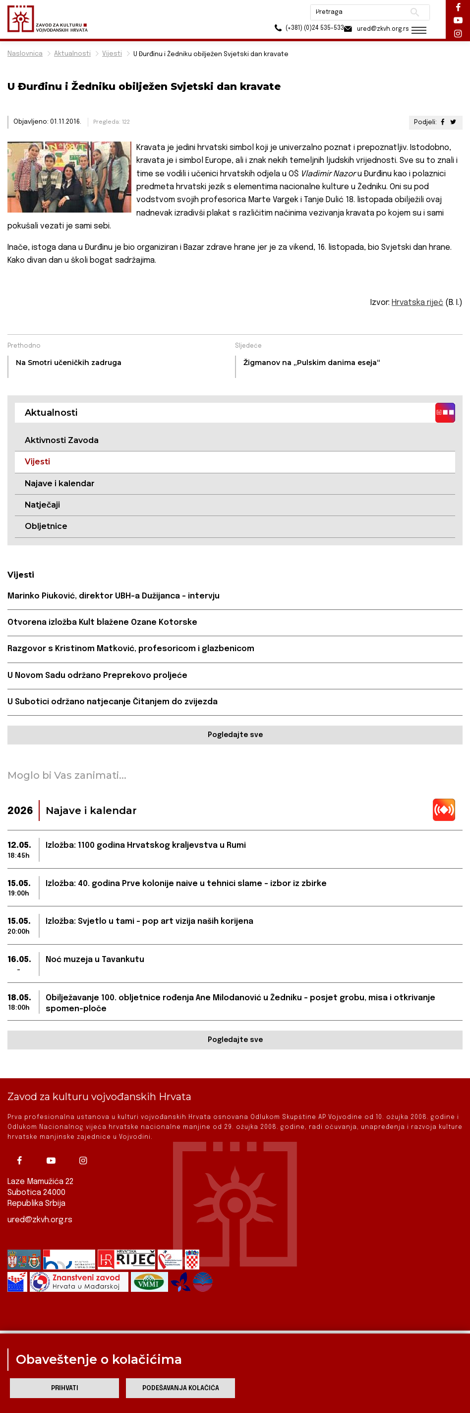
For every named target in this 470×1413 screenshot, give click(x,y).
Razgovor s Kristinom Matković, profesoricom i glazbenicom (130, 649)
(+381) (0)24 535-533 (297, 29)
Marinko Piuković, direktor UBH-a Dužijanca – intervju (113, 596)
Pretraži (410, 12)
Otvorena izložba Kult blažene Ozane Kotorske (102, 623)
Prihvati (64, 1388)
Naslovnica (25, 54)
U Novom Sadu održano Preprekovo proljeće (97, 675)
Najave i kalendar (60, 483)
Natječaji (42, 505)
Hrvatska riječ (417, 302)
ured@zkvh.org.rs (40, 1220)
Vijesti (112, 54)
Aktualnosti (72, 54)
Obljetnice (46, 526)
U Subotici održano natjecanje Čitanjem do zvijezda (112, 702)
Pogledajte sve (235, 735)
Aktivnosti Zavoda (62, 440)
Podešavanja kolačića (180, 1388)
